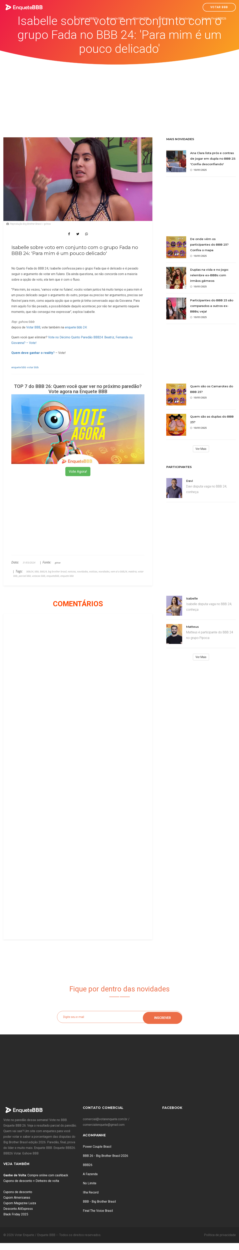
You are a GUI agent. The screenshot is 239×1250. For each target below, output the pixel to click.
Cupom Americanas (16, 1197)
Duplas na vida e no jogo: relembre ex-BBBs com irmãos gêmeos (209, 275)
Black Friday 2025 (15, 1214)
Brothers (164, 18)
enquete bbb (18, 367)
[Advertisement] (120, 94)
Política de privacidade (220, 1235)
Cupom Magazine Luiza (19, 1203)
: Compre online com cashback (35, 1175)
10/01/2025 (198, 170)
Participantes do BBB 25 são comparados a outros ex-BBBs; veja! (211, 305)
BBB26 (87, 1165)
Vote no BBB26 (88, 18)
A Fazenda (90, 1174)
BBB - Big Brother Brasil (99, 1201)
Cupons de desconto (17, 1192)
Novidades (185, 18)
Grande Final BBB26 (214, 18)
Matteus (192, 627)
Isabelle (192, 598)
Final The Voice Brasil (98, 1211)
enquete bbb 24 (76, 327)
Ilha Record (91, 1192)
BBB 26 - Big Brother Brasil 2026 (105, 1156)
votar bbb (33, 367)
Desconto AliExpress (18, 1209)
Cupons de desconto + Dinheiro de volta (31, 1181)
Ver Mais (200, 448)
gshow (57, 562)
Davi (189, 481)
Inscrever (162, 1017)
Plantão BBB (141, 18)
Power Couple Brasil (97, 1146)
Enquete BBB (115, 18)
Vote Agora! (78, 471)
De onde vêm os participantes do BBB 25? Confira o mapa (209, 244)
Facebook (172, 1108)
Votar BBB (219, 7)
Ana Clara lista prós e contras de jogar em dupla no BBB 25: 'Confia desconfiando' (213, 158)
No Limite (89, 1183)
